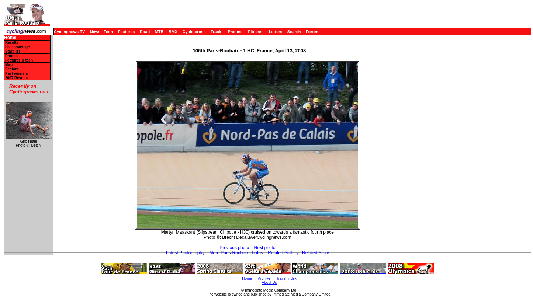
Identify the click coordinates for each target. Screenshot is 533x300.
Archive (264, 278)
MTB (159, 31)
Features (126, 31)
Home (10, 37)
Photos (234, 31)
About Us (269, 282)
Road (145, 31)
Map (9, 65)
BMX (173, 31)
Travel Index (286, 278)
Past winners (16, 73)
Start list (12, 51)
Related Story (315, 252)
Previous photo (234, 247)
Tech (108, 31)
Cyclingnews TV (69, 31)
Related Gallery (283, 252)
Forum (312, 31)
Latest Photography (185, 252)
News (95, 31)
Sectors (12, 69)
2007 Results (16, 78)
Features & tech (19, 60)
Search (294, 31)
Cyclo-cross (194, 31)
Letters (276, 31)
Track (216, 31)
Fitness (255, 31)
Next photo (265, 247)
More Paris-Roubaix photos (236, 252)
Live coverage (17, 47)
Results (11, 43)
